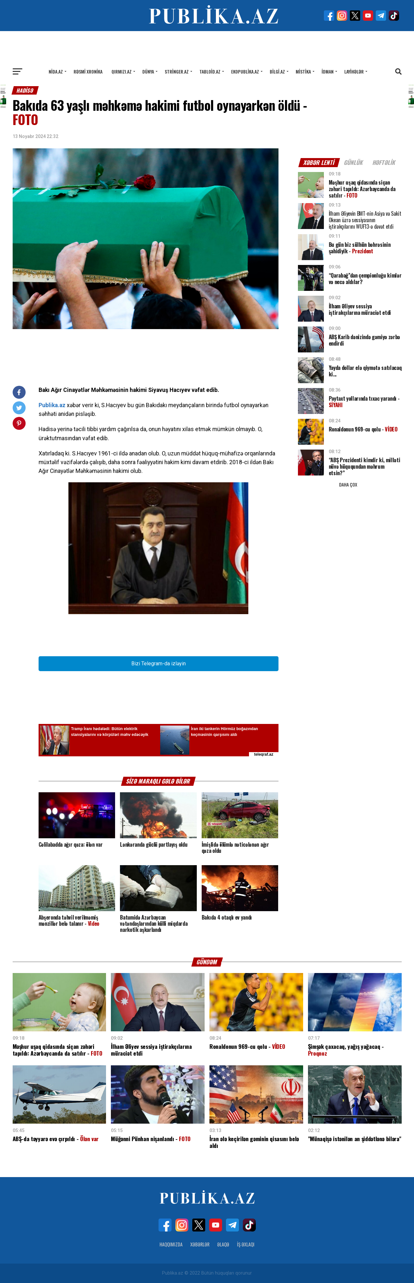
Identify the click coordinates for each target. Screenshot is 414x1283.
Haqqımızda (171, 1244)
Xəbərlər (199, 1244)
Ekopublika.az (245, 71)
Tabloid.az (209, 71)
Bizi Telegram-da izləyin (158, 663)
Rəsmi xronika (88, 71)
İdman (328, 71)
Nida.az (56, 71)
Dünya (148, 71)
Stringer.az (177, 71)
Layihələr (354, 71)
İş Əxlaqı (245, 1244)
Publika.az (52, 405)
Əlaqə (223, 1244)
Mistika (303, 71)
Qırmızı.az (122, 71)
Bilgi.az (277, 71)
